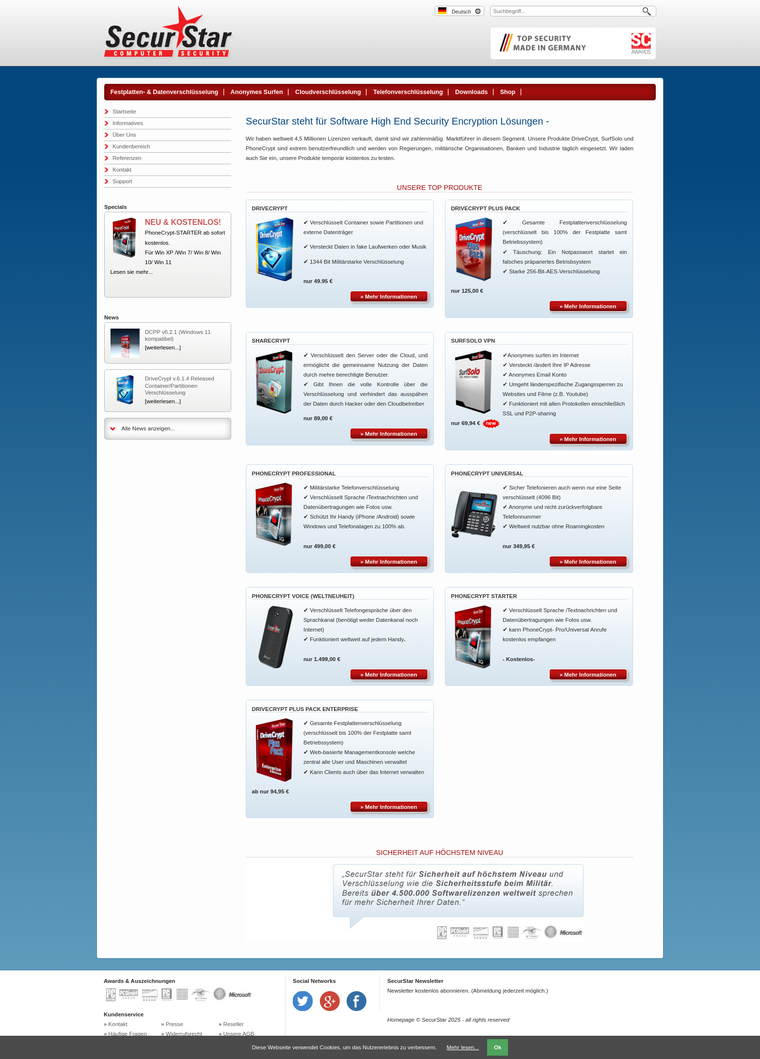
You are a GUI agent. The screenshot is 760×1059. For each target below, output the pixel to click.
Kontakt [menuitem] (121, 170)
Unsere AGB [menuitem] (238, 1034)
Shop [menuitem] (508, 92)
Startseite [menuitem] (124, 111)
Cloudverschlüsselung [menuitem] (328, 92)
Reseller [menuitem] (233, 1024)
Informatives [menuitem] (127, 123)
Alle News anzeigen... (148, 428)
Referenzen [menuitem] (126, 158)
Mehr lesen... (463, 1047)
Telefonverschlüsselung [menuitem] (408, 92)
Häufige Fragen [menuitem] (128, 1034)
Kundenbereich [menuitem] (131, 146)
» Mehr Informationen (389, 297)
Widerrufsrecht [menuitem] (184, 1034)
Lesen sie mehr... (132, 272)
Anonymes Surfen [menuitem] (257, 92)
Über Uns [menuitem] (124, 135)
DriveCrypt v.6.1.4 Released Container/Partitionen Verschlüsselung (179, 385)
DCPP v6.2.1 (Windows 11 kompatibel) (178, 335)
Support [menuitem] (122, 181)
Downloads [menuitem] (471, 92)
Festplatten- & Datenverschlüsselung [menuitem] (165, 92)
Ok (497, 1047)
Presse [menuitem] (174, 1024)
